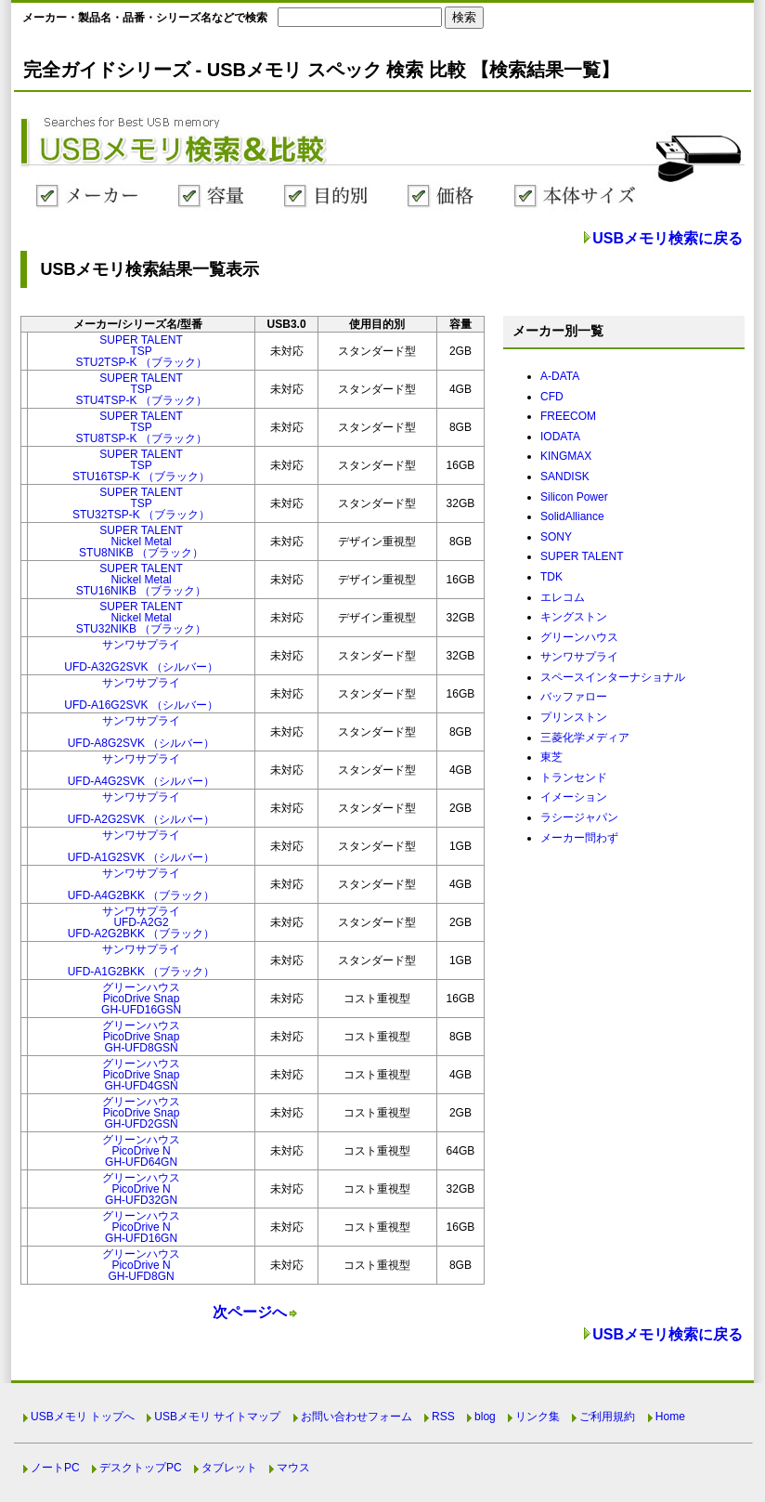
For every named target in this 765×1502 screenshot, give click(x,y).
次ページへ (250, 1312)
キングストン (573, 616)
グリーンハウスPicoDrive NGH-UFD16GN (141, 1227)
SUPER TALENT (582, 556)
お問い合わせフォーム (356, 1416)
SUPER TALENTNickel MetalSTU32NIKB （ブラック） (141, 617)
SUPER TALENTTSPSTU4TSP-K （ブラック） (140, 389)
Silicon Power (574, 496)
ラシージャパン (579, 817)
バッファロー (573, 696)
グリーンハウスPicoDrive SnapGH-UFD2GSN (141, 1112)
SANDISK (565, 476)
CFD (552, 396)
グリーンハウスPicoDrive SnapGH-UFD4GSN (141, 1074)
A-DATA (559, 376)
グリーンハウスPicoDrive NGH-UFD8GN (141, 1265)
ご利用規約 (607, 1416)
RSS (443, 1416)
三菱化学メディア (584, 737)
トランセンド (573, 777)
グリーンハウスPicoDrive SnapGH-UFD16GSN (141, 998)
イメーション (573, 796)
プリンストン (573, 717)
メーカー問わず (579, 837)
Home (670, 1416)
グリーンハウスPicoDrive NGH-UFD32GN (141, 1189)
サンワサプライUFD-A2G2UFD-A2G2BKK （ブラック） (141, 922)
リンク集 (537, 1416)
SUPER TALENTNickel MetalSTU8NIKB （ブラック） (141, 541)
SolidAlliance (572, 516)
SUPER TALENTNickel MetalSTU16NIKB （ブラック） (141, 579)
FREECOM (568, 416)
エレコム (562, 597)
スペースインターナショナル (612, 677)
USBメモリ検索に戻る (667, 238)
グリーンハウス (579, 637)
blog (485, 1416)
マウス (293, 1467)
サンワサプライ (579, 656)
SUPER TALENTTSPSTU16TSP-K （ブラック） (141, 465)
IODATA (560, 436)
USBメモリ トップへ (83, 1416)
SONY (556, 536)
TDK (551, 576)
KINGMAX (565, 456)
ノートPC (55, 1467)
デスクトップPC (140, 1467)
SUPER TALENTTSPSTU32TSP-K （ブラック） (141, 503)
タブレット (229, 1467)
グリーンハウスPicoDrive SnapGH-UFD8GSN (141, 1036)
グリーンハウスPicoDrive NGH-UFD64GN (141, 1151)
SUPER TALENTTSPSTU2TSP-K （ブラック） (140, 351)
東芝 (551, 757)
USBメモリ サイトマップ (217, 1416)
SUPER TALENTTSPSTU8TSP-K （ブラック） (140, 427)
